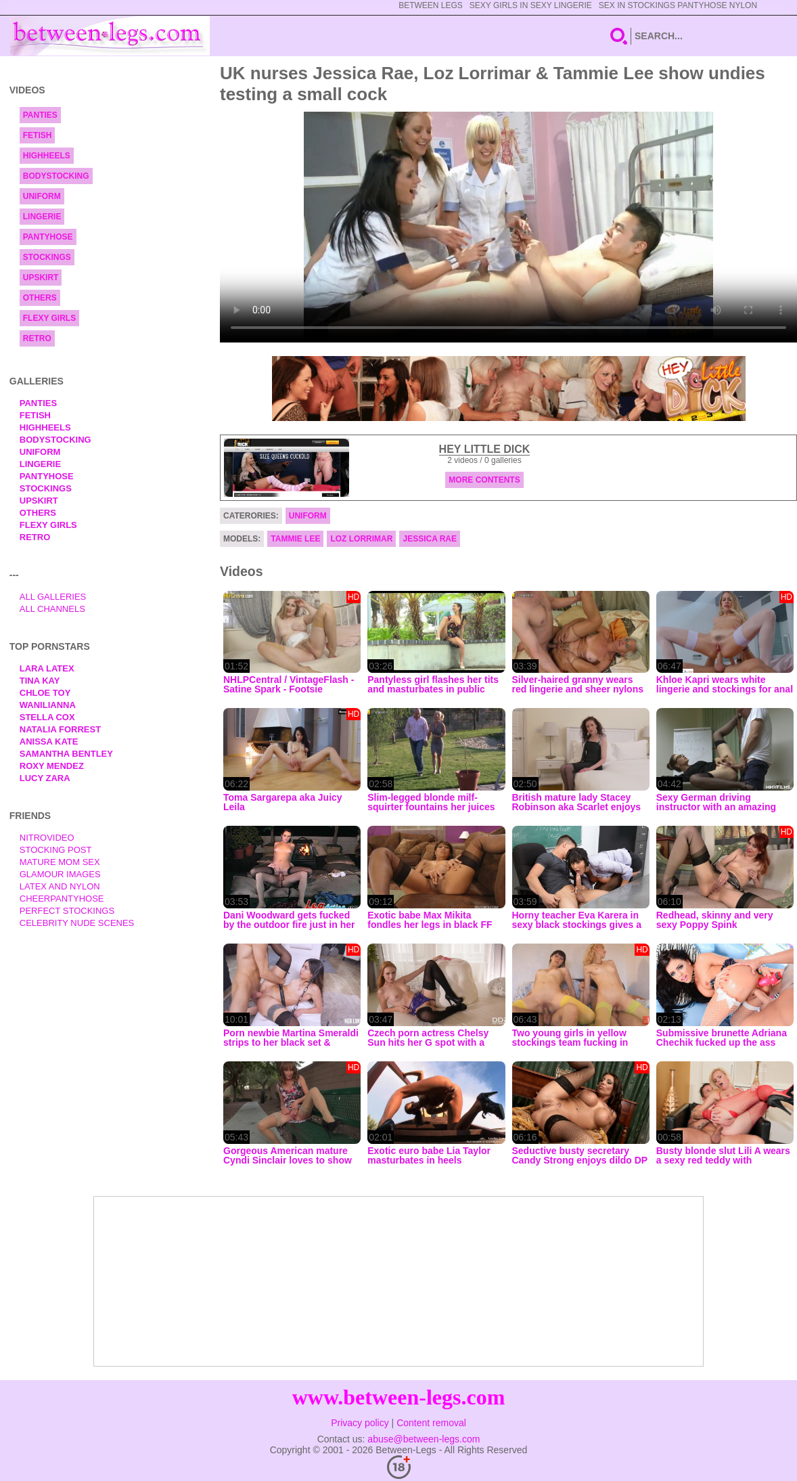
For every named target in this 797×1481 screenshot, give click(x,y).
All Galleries (53, 597)
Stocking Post (56, 850)
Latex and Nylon (60, 886)
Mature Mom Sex (60, 862)
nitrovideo (47, 838)
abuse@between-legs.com (423, 1439)
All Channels (52, 609)
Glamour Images (60, 874)
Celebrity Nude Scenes (77, 923)
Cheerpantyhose (62, 898)
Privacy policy (360, 1422)
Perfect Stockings (67, 911)
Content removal (431, 1422)
